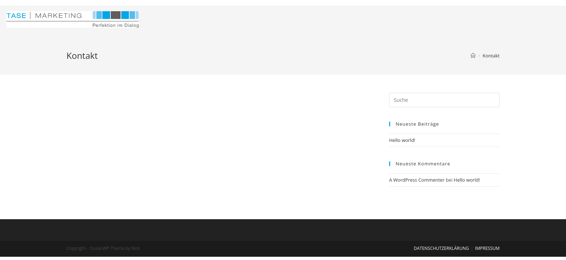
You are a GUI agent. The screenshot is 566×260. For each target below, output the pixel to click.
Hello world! (402, 140)
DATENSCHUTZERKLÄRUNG (441, 248)
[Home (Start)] (473, 55)
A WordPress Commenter (417, 180)
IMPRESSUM (487, 248)
